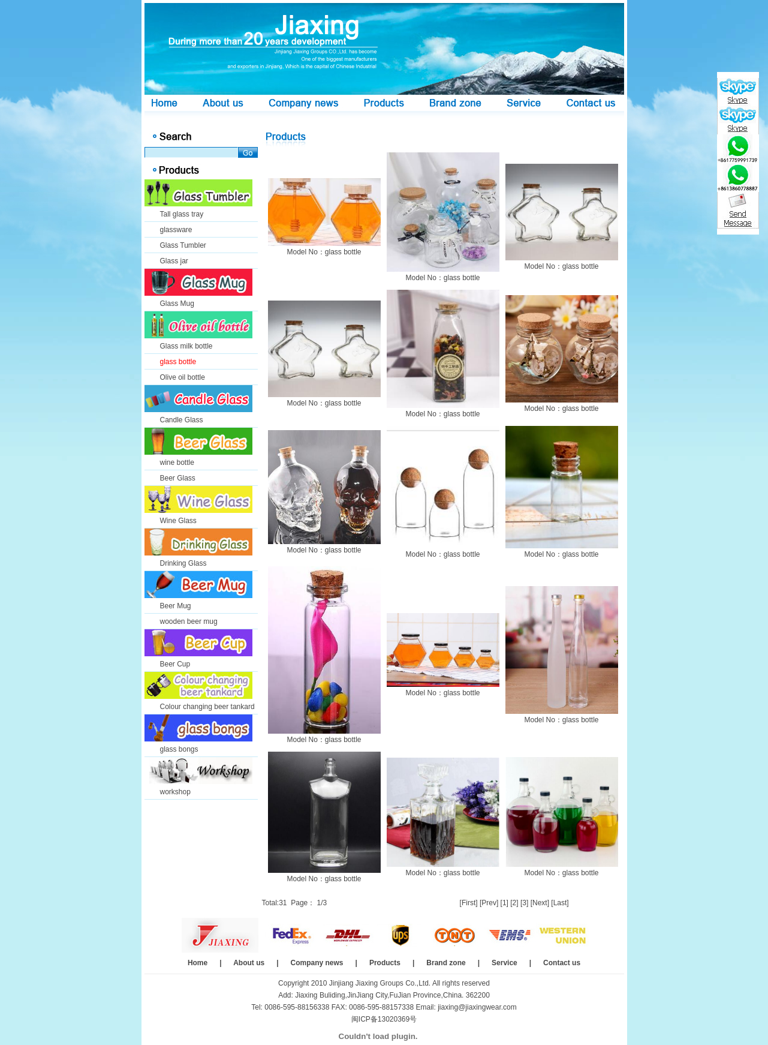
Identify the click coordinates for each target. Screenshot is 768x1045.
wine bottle (177, 462)
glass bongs (179, 749)
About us (248, 963)
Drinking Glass (183, 563)
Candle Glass (181, 420)
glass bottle (178, 362)
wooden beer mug (189, 621)
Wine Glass (178, 521)
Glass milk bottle (186, 346)
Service (504, 963)
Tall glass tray (182, 214)
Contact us (561, 963)
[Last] (559, 903)
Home (197, 963)
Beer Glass (177, 478)
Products (384, 963)
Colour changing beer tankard (207, 706)
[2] (514, 903)
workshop (175, 792)
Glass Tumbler (183, 245)
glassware (176, 230)
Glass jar (174, 261)
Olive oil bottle (182, 377)
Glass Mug (177, 303)
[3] (524, 903)
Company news (317, 963)
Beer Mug (175, 606)
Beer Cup (175, 664)
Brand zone (445, 963)
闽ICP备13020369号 (384, 1019)
